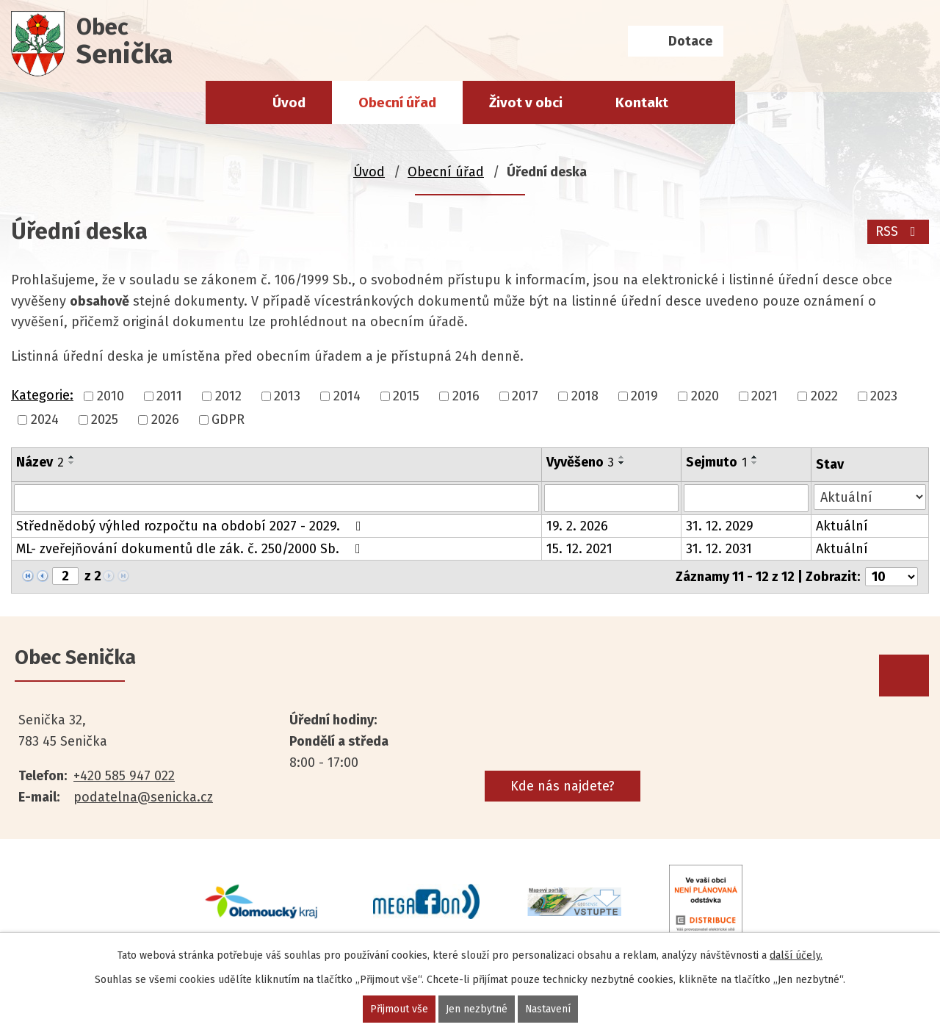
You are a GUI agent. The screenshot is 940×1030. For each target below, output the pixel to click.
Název (40, 462)
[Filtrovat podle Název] (276, 498)
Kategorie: (42, 395)
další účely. (796, 955)
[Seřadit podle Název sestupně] (72, 463)
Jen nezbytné (476, 1009)
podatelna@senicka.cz (143, 797)
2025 (104, 419)
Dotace (690, 41)
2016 (466, 396)
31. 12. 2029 (719, 526)
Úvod (289, 102)
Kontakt (641, 102)
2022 (824, 396)
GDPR (228, 419)
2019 (644, 396)
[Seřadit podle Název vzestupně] (72, 457)
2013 (287, 396)
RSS (898, 231)
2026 (165, 419)
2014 (347, 396)
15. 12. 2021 (579, 549)
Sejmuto (716, 462)
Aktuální (842, 526)
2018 (585, 396)
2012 (228, 396)
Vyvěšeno (580, 462)
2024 (45, 419)
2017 (525, 396)
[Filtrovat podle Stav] (870, 497)
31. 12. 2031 (719, 549)
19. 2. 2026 (577, 526)
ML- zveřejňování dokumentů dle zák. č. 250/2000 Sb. (191, 549)
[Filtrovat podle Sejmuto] (746, 498)
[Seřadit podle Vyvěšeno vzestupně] (622, 457)
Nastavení (547, 1009)
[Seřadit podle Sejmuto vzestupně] (755, 457)
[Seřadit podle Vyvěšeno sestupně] (622, 463)
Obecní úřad (397, 102)
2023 (883, 396)
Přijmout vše (398, 1009)
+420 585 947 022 (124, 776)
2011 (169, 396)
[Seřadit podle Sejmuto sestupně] (755, 463)
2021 (764, 396)
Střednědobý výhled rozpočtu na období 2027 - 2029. (191, 526)
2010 (110, 396)
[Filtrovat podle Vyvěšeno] (611, 498)
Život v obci (526, 102)
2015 (406, 396)
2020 (705, 396)
